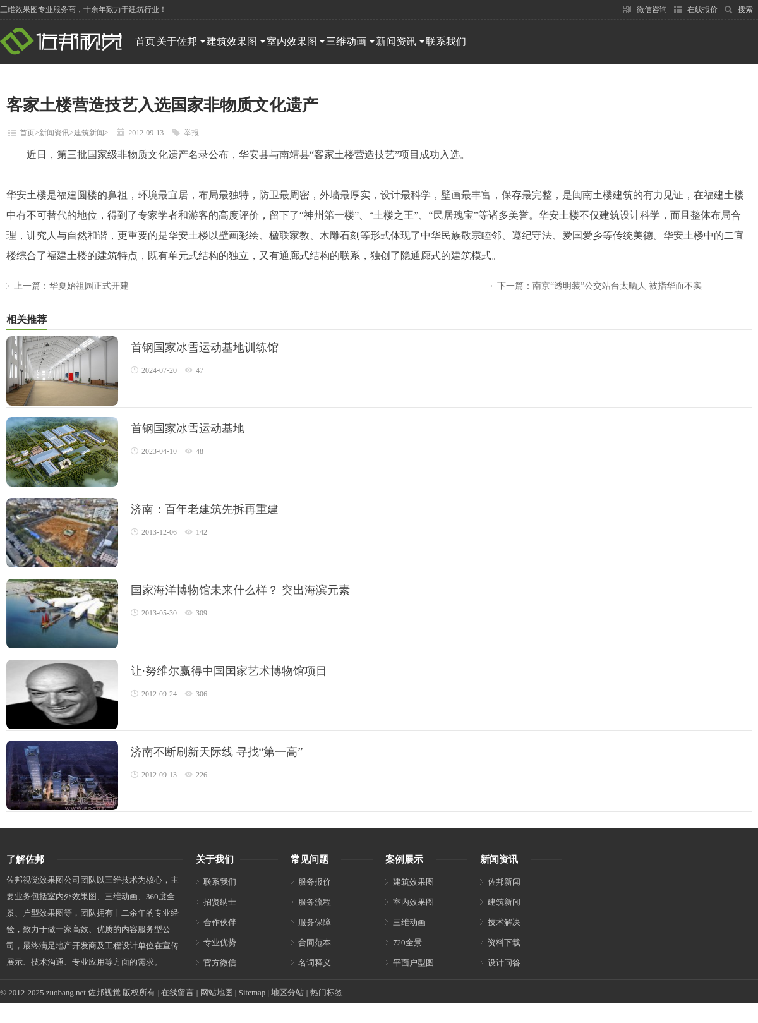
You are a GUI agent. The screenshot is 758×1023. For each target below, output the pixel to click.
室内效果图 (296, 41)
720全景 (407, 942)
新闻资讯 (400, 41)
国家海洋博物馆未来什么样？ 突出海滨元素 (240, 590)
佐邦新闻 (504, 882)
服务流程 (314, 902)
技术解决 (504, 922)
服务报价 (314, 882)
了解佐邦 (25, 859)
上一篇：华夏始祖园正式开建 (71, 286)
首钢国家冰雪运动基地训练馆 (205, 347)
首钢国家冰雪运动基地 (187, 428)
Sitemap (252, 992)
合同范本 (314, 942)
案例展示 (404, 859)
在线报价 (695, 9)
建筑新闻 (89, 132)
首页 (145, 41)
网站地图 (216, 992)
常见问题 (309, 859)
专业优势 (219, 942)
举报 (191, 132)
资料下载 (504, 942)
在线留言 (177, 992)
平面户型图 (413, 962)
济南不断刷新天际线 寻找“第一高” (217, 752)
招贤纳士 (219, 902)
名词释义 (314, 962)
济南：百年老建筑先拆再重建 (205, 509)
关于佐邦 (181, 41)
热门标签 (326, 992)
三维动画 (350, 41)
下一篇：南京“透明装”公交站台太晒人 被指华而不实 (599, 286)
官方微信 (219, 962)
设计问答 (504, 962)
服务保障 (314, 922)
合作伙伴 (219, 922)
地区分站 (287, 992)
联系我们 (446, 41)
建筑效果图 (236, 41)
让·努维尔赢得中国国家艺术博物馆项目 (229, 671)
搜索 (738, 9)
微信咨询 (645, 9)
